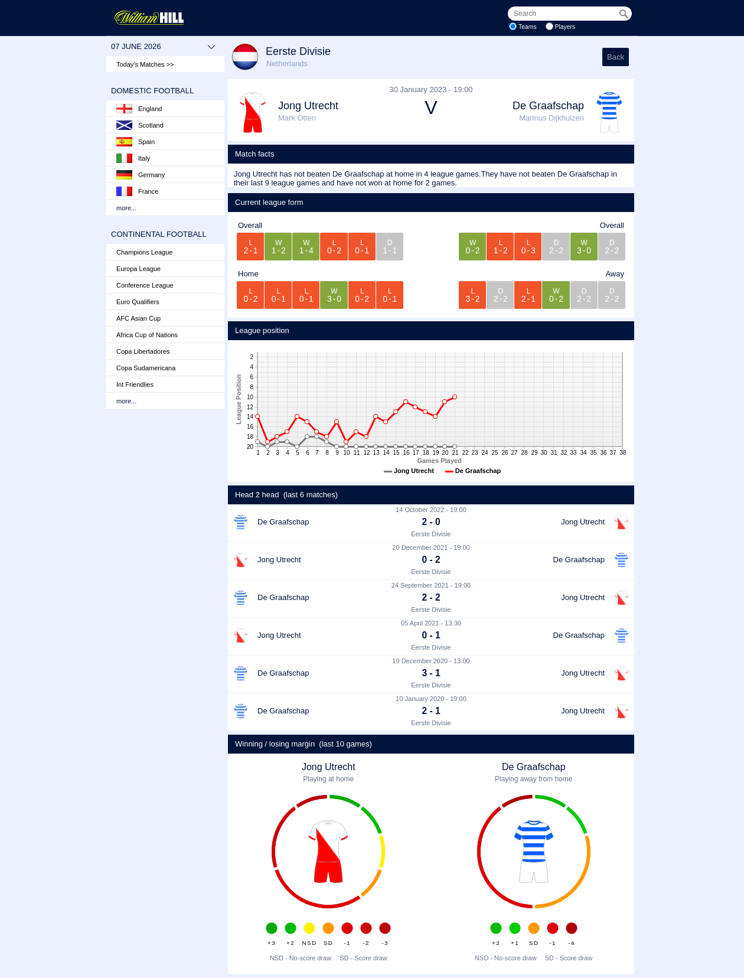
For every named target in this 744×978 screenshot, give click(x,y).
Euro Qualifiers (137, 301)
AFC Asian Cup (138, 318)
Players (565, 27)
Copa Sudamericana (145, 367)
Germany (140, 175)
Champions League (144, 252)
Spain (135, 141)
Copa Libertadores (143, 351)
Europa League (138, 268)
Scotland (140, 125)
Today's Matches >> (145, 64)
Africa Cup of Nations (147, 334)
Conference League (145, 285)
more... (126, 207)
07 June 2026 (163, 46)
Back (615, 57)
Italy (133, 158)
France (137, 191)
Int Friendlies (135, 384)
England (139, 108)
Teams (527, 27)
